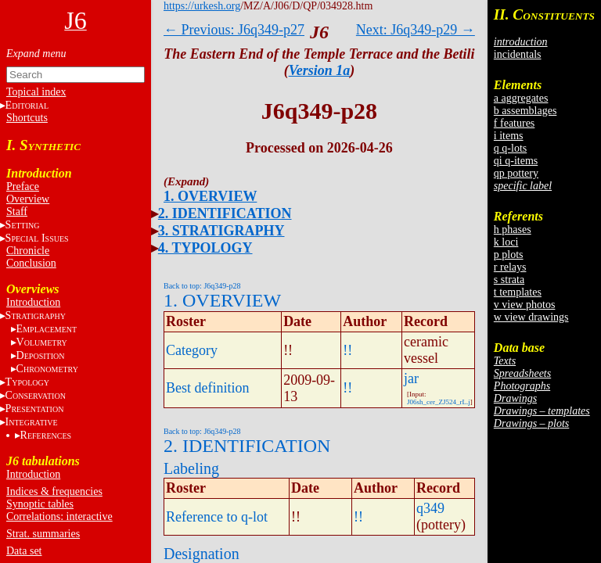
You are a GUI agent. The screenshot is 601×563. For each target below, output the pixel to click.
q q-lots (510, 148)
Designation (201, 553)
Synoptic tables (40, 504)
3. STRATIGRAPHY (221, 230)
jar (411, 378)
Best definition (208, 388)
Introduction (33, 302)
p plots (509, 254)
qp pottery (516, 173)
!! (347, 350)
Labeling (191, 468)
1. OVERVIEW (210, 196)
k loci (506, 242)
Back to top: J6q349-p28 (202, 286)
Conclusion (31, 263)
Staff (16, 211)
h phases (512, 229)
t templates (518, 292)
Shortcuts (27, 118)
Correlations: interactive (59, 516)
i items (509, 136)
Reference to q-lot (217, 517)
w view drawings (531, 317)
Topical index (36, 92)
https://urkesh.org (202, 6)
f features (514, 123)
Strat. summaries (43, 534)
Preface (22, 186)
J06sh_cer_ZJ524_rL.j (438, 402)
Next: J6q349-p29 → (415, 30)
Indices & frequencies (54, 491)
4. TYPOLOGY (205, 248)
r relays (510, 267)
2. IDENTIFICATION (225, 213)
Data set (23, 551)
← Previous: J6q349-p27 (234, 30)
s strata (509, 279)
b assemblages (525, 111)
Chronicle (27, 250)
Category (192, 350)
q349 (430, 508)
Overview (27, 199)
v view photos (525, 304)
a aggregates (521, 98)
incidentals (518, 54)
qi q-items (516, 161)
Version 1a (320, 70)
